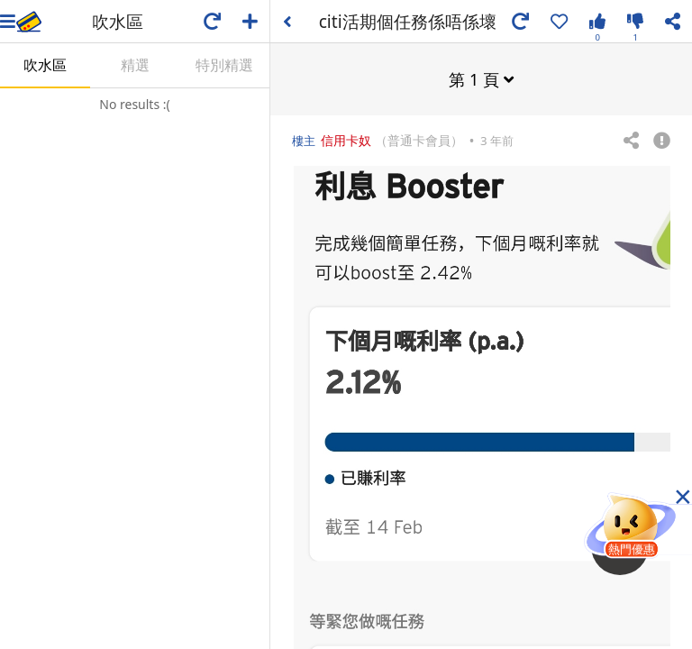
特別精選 (224, 65)
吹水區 (45, 65)
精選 (135, 65)
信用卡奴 (346, 139)
